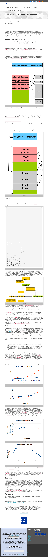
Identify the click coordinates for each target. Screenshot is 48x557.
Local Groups (10, 10)
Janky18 (19, 131)
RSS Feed (29, 541)
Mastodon (29, 535)
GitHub (29, 538)
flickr (29, 539)
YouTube (29, 540)
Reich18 (10, 331)
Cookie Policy (18, 535)
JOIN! (15, 10)
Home (8, 7)
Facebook (29, 536)
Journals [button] (29, 7)
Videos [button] (23, 7)
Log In (19, 10)
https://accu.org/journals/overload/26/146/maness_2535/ (15, 502)
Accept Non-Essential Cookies (14, 537)
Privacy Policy (12, 535)
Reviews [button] (36, 7)
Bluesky (29, 534)
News (11, 7)
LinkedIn (29, 537)
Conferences (17, 7)
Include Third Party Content (13, 546)
